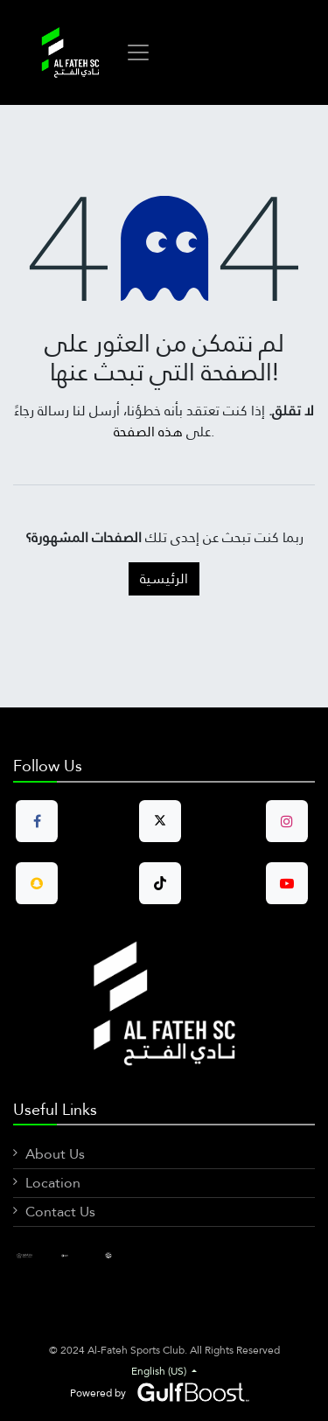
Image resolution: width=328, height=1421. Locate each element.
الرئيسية (164, 578)
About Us (55, 1153)
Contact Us (60, 1211)
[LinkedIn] (77, 1254)
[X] (121, 1254)
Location (52, 1182)
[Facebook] (33, 1254)
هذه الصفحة (148, 431)
